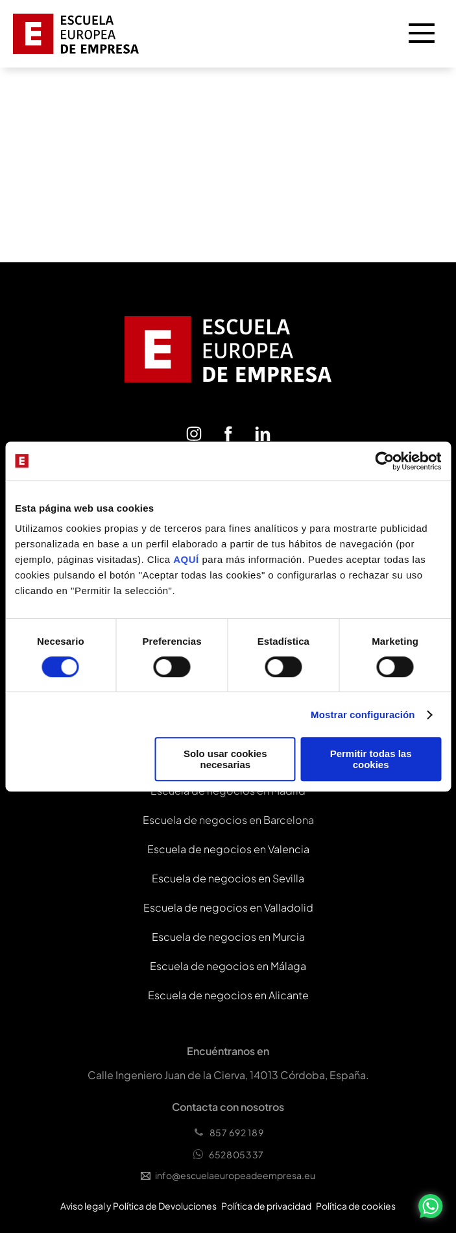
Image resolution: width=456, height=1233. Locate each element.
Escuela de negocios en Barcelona (228, 820)
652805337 (228, 1154)
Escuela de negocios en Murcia (228, 936)
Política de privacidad (266, 1206)
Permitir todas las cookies (371, 759)
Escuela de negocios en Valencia (228, 849)
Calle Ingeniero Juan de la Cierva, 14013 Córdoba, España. (228, 1075)
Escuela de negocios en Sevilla (228, 878)
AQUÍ (187, 559)
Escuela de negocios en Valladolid (228, 907)
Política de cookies (356, 1206)
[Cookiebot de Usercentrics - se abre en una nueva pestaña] (384, 461)
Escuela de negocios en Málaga (228, 966)
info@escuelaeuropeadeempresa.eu (228, 1175)
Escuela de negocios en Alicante (228, 995)
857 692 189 (228, 1132)
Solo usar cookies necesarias (225, 759)
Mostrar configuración (362, 714)
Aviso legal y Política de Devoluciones (138, 1206)
